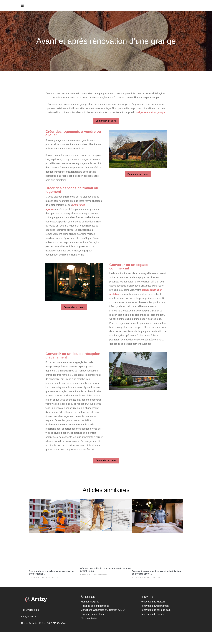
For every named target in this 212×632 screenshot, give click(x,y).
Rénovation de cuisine (152, 614)
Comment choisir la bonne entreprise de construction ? (51, 572)
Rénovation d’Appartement (154, 605)
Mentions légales (90, 601)
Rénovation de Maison (152, 601)
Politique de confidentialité (95, 605)
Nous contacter (89, 618)
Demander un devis (106, 120)
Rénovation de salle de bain (155, 610)
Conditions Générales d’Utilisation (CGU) (103, 610)
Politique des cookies (92, 614)
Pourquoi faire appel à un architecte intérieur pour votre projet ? (157, 572)
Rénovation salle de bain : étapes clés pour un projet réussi (105, 569)
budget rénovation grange (150, 112)
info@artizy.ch (29, 616)
